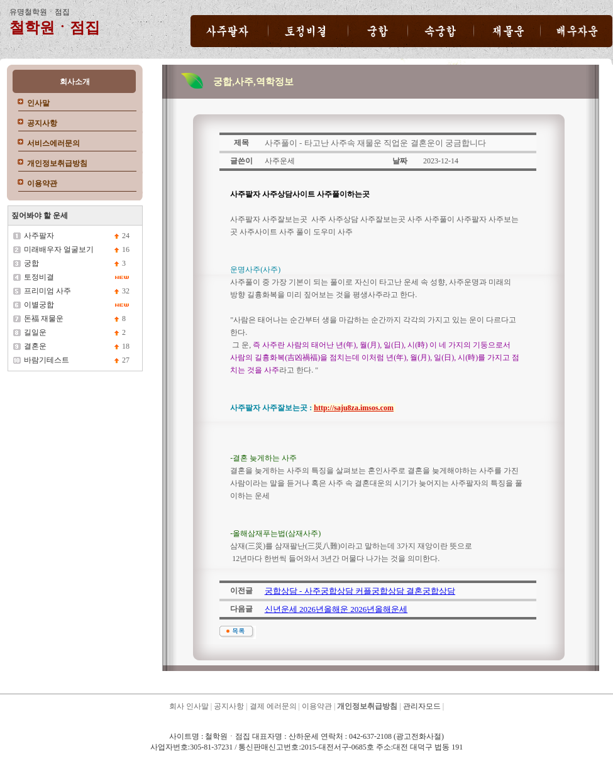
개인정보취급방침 (57, 163)
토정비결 (39, 277)
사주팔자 (39, 235)
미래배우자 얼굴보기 (59, 249)
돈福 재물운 (44, 318)
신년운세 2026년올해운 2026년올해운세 (336, 609)
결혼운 (35, 346)
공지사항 (42, 123)
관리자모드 (422, 706)
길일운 (35, 332)
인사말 (38, 103)
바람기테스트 (46, 360)
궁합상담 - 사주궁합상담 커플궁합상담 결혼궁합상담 (360, 591)
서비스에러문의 (53, 143)
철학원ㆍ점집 (54, 27)
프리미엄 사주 (47, 290)
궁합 (31, 263)
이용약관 (42, 183)
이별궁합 (39, 304)
